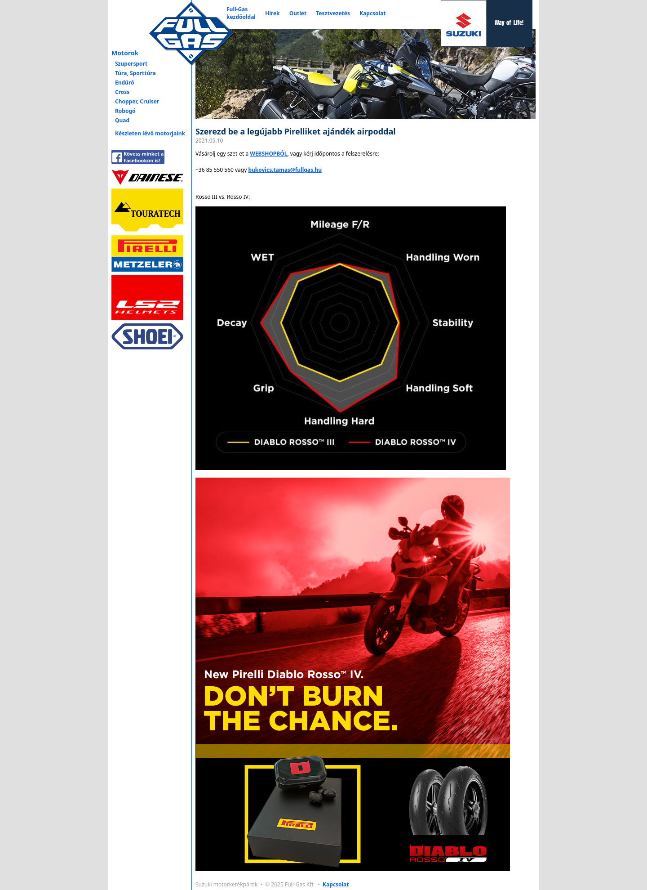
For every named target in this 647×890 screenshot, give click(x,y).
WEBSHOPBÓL (268, 153)
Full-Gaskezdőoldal (241, 13)
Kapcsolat (372, 13)
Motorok (124, 53)
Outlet (297, 13)
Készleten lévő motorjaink (150, 133)
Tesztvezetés (333, 13)
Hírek (272, 13)
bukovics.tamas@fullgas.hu (285, 170)
